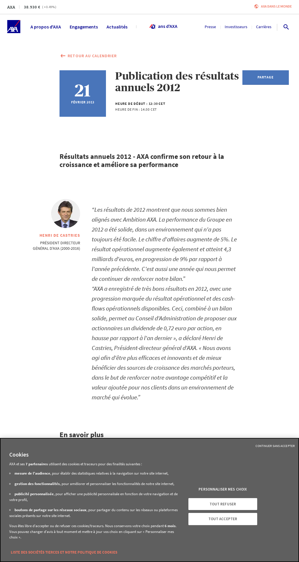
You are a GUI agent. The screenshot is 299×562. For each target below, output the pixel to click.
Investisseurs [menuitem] (236, 26)
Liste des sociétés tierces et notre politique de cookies (64, 552)
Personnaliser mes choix (223, 489)
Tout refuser (223, 504)
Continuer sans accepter (275, 446)
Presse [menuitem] (210, 26)
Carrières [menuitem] (263, 26)
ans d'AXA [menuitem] (163, 26)
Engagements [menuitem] (84, 26)
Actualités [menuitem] (117, 26)
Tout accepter (222, 518)
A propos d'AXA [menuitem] (45, 26)
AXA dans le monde (276, 6)
